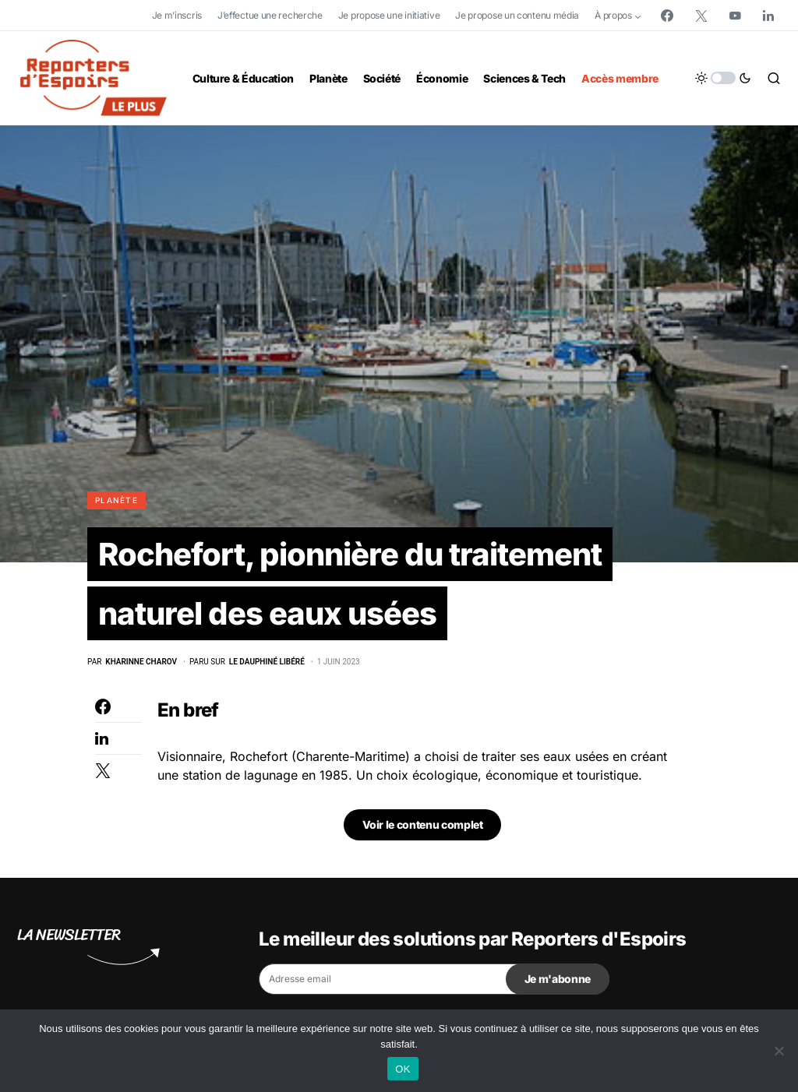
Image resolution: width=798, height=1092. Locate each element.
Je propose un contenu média (517, 15)
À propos (613, 15)
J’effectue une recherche (270, 15)
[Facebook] (667, 15)
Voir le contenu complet (422, 824)
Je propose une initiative (389, 15)
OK (402, 1069)
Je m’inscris (177, 15)
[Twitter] (701, 15)
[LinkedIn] (768, 15)
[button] (723, 77)
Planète (116, 500)
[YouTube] (734, 15)
